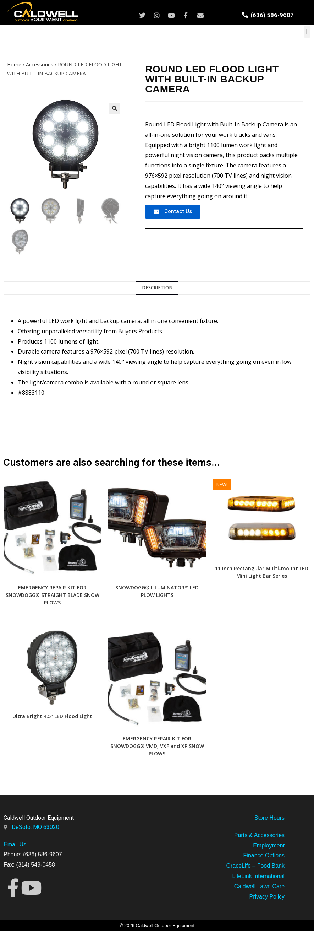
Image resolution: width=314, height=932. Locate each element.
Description (157, 288)
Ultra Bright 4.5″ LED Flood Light (52, 716)
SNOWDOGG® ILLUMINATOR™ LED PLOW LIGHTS (157, 591)
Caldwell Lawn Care (259, 887)
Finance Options (264, 856)
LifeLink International (258, 876)
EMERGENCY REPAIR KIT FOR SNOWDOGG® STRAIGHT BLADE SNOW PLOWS (52, 595)
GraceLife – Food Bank (255, 866)
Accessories (39, 64)
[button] (307, 32)
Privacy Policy (267, 897)
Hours (276, 818)
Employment (269, 846)
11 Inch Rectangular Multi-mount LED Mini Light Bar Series (261, 572)
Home (14, 64)
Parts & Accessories (259, 836)
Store (261, 818)
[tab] (156, 288)
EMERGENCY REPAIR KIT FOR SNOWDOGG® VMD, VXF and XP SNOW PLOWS (157, 746)
